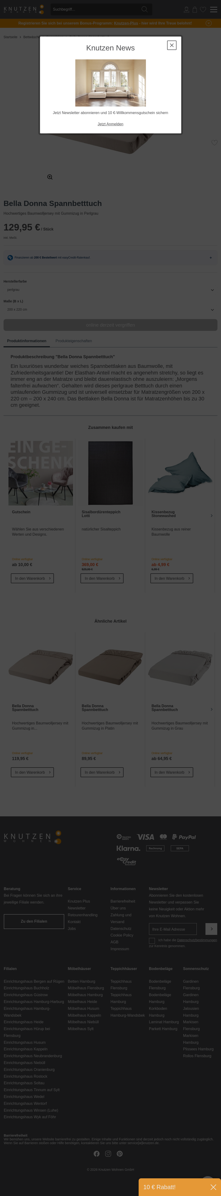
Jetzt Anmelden (110, 124)
